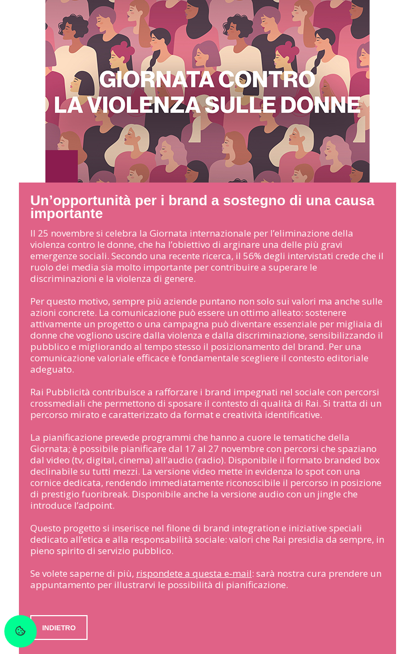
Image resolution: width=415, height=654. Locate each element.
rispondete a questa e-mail (194, 573)
